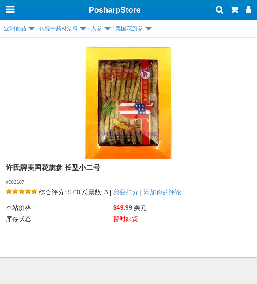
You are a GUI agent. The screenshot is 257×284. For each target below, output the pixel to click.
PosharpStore (114, 10)
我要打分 (125, 192)
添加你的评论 (162, 192)
